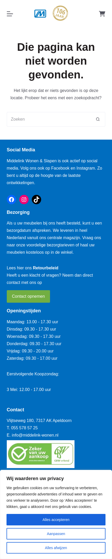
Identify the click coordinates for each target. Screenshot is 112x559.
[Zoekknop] (98, 119)
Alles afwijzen (56, 548)
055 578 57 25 (24, 428)
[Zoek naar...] (49, 119)
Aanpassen (56, 534)
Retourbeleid (45, 268)
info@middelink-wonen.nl (35, 435)
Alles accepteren (56, 520)
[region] (56, 514)
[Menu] (10, 14)
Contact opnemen (28, 296)
